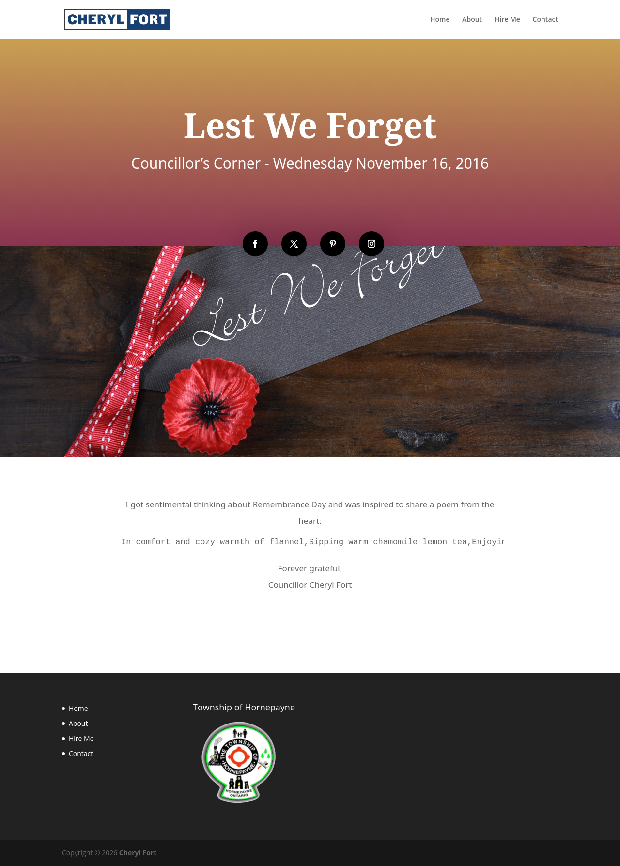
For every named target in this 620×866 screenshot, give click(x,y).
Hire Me (81, 738)
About (78, 723)
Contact (81, 753)
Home (78, 708)
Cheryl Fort (137, 852)
